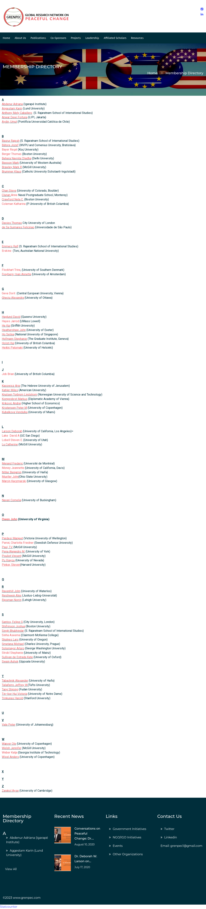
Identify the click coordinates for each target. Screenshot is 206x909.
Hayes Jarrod (10, 321)
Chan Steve (9, 190)
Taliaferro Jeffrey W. (15, 685)
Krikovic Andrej (11, 403)
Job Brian (8, 374)
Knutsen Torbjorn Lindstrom (19, 394)
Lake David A (10, 435)
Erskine (7, 251)
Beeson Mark (10, 162)
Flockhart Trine (11, 270)
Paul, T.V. (7, 547)
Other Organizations (128, 854)
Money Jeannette (13, 468)
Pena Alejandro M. (13, 551)
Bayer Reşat (9, 149)
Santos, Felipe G (12, 622)
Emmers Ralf (10, 246)
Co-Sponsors (58, 38)
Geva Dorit (8, 293)
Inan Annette (23, 274)
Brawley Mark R (12, 167)
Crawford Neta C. (13, 199)
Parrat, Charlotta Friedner (18, 542)
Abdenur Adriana (12, 104)
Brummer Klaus (11, 171)
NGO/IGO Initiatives (127, 837)
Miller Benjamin (11, 472)
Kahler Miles (10, 390)
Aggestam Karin (12, 108)
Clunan (6, 195)
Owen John (9, 519)
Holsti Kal (8, 343)
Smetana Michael (13, 644)
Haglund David (11, 317)
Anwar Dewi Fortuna (14, 117)
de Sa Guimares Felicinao (18, 227)
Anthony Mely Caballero (17, 113)
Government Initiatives (129, 829)
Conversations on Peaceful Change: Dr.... (87, 833)
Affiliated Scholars (115, 38)
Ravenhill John (11, 591)
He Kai (6, 325)
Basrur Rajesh (10, 140)
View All (11, 869)
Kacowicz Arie (11, 385)
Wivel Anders (10, 757)
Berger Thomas (11, 154)
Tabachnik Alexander (15, 680)
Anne (14, 195)
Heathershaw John (14, 330)
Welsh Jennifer (11, 748)
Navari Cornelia (11, 500)
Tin (4, 694)
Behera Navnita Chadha (16, 158)
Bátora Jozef (10, 145)
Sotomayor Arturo (13, 648)
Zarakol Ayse (10, 790)
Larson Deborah (12, 431)
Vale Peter (8, 724)
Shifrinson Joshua (13, 626)
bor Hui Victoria (17, 694)
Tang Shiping (10, 689)
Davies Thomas (12, 223)
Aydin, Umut (9, 121)
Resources (137, 38)
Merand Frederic (12, 463)
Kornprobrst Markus (14, 399)
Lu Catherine (10, 444)
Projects (76, 38)
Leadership (92, 38)
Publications (38, 38)
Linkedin (170, 837)
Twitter (169, 829)
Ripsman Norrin (11, 600)
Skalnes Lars (10, 639)
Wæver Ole (9, 743)
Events (118, 846)
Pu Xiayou (8, 560)
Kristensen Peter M (14, 407)
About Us (20, 38)
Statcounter (8, 906)
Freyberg (7, 274)
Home (6, 38)
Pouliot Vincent (11, 556)
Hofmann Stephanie (14, 339)
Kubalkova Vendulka (15, 412)
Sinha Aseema (11, 635)
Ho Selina (8, 334)
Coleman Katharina (14, 204)
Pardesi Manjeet (12, 538)
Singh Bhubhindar (13, 630)
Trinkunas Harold (12, 698)
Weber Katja (9, 752)
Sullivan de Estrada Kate (17, 657)
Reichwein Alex (11, 595)
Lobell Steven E (12, 440)
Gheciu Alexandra (13, 297)
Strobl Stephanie (12, 652)
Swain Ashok (10, 661)
